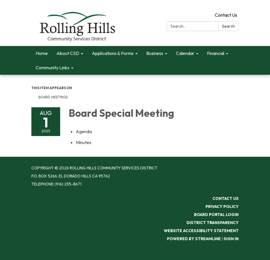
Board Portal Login (216, 214)
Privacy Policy (222, 206)
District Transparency (213, 222)
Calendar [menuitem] (185, 53)
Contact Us (226, 15)
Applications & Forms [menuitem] (113, 53)
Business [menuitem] (154, 53)
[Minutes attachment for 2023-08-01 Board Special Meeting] (83, 142)
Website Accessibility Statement (201, 230)
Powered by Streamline (194, 238)
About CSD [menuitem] (67, 53)
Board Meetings (53, 97)
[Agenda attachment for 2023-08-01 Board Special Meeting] (84, 131)
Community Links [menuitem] (52, 67)
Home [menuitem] (42, 53)
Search (228, 26)
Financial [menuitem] (215, 53)
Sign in (231, 238)
